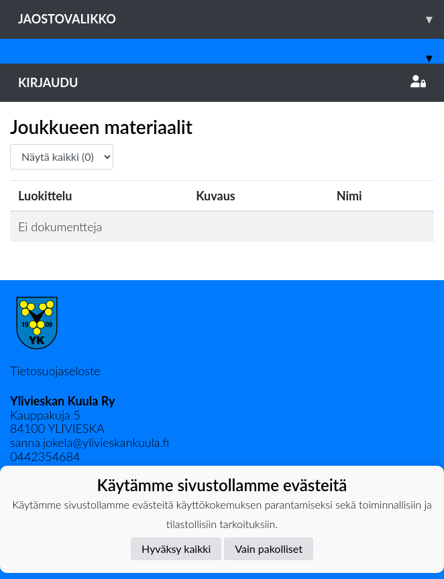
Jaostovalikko (231, 19)
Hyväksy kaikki (176, 548)
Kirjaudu (222, 82)
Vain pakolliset (268, 548)
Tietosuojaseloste (55, 370)
